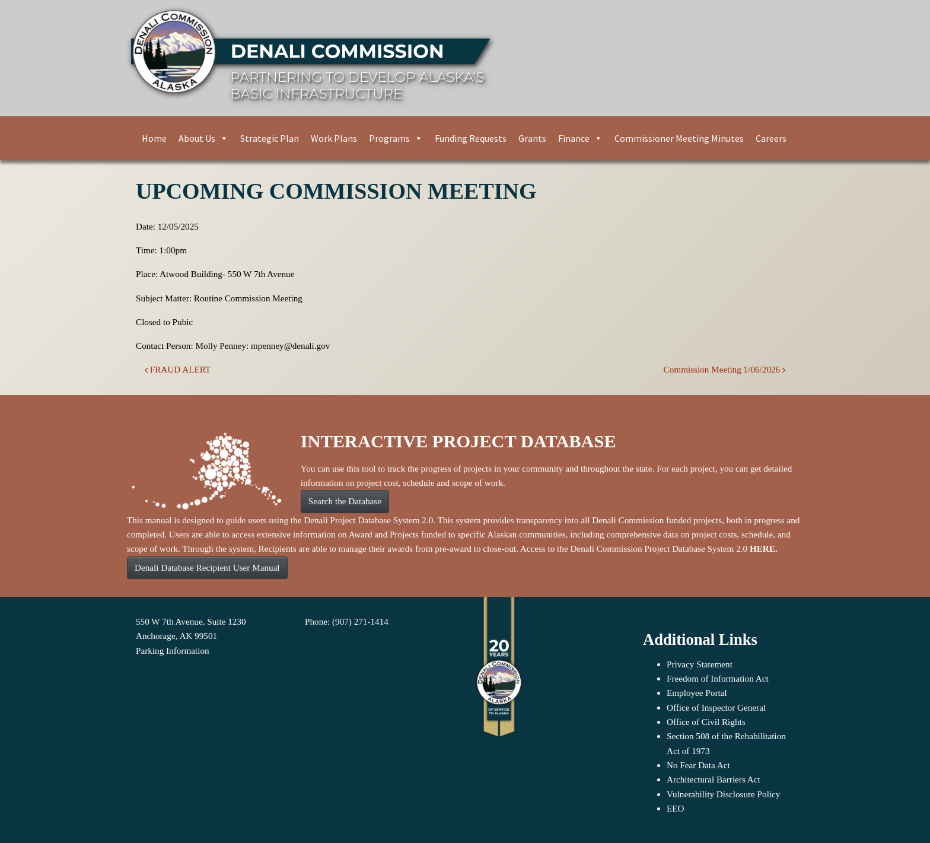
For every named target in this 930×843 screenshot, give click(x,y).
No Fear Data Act (698, 765)
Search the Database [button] (344, 501)
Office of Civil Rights (706, 722)
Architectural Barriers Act (713, 779)
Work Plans (334, 138)
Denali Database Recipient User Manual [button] (207, 567)
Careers (771, 138)
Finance (580, 138)
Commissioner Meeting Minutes (679, 138)
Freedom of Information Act (718, 678)
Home (154, 138)
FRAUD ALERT (178, 369)
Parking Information (172, 650)
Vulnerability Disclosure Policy (723, 794)
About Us (203, 138)
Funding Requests (471, 138)
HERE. (764, 548)
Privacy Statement (699, 664)
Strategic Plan (269, 138)
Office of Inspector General (716, 707)
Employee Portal (697, 693)
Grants (532, 138)
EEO (675, 808)
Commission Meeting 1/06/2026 (724, 369)
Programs (396, 138)
